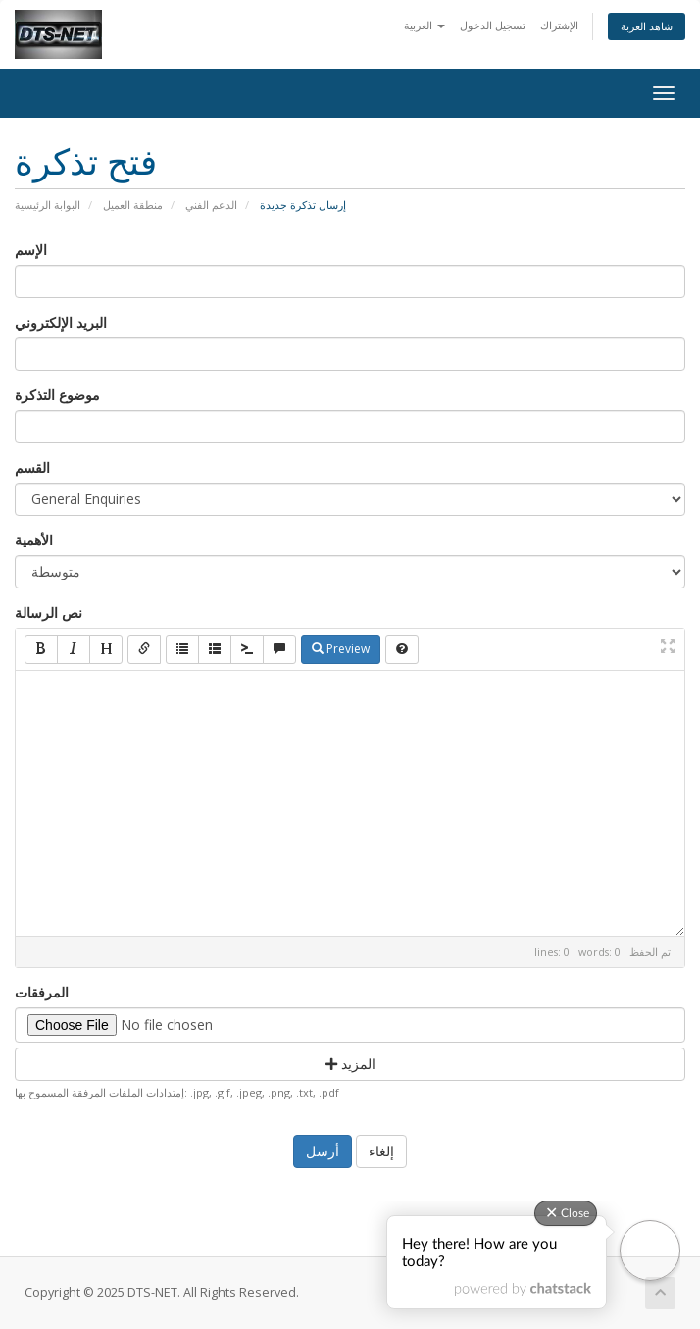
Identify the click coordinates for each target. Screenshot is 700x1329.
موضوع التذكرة (57, 394)
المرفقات (42, 992)
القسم (32, 467)
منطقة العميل (133, 204)
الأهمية (34, 540)
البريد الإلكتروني (61, 322)
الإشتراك (559, 25)
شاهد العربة (647, 26)
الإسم (31, 249)
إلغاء (381, 1151)
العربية (424, 25)
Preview (341, 648)
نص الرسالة (48, 612)
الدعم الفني (211, 204)
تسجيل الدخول (492, 25)
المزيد (350, 1063)
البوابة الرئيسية (47, 204)
